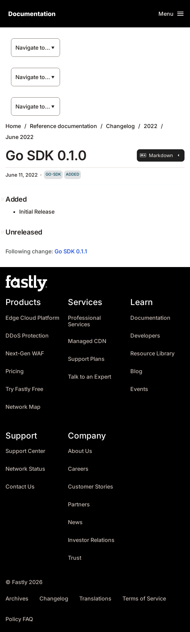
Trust (74, 558)
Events (139, 389)
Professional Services (84, 321)
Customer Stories (90, 486)
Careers (78, 469)
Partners (79, 504)
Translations (95, 598)
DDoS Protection (27, 335)
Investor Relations (91, 540)
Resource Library (152, 353)
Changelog (120, 126)
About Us (80, 451)
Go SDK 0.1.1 (71, 251)
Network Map (22, 407)
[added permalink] (3, 199)
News (75, 522)
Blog (136, 371)
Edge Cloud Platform (32, 318)
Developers (145, 335)
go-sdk (53, 174)
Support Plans (86, 359)
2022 (150, 126)
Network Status (25, 469)
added (72, 174)
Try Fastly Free (24, 389)
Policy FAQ (19, 619)
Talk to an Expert (89, 377)
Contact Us (20, 486)
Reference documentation (63, 126)
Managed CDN (87, 341)
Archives (16, 598)
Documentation (150, 318)
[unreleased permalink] (3, 232)
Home (13, 126)
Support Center (25, 451)
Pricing (14, 371)
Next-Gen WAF (24, 353)
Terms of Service (144, 598)
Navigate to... (32, 47)
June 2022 (19, 137)
